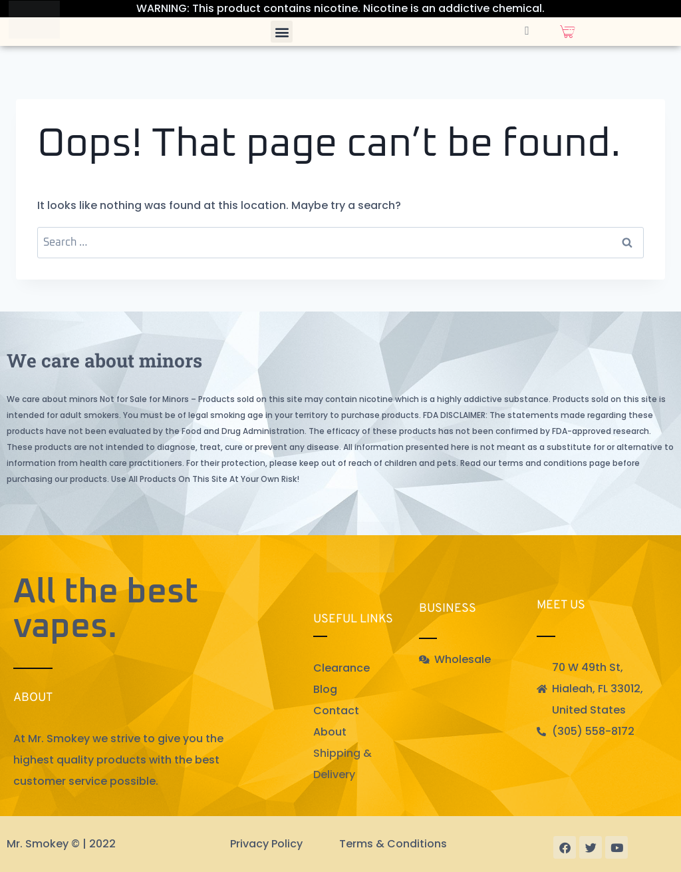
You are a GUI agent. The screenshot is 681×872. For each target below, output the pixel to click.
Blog (325, 689)
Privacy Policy (266, 843)
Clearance (341, 668)
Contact (336, 710)
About (329, 732)
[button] (282, 32)
